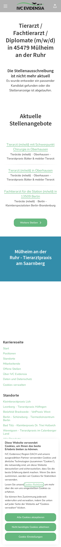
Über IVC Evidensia (15, 374)
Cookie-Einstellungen (30, 536)
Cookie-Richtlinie (33, 484)
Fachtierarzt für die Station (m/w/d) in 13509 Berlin (30, 194)
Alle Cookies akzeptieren (30, 517)
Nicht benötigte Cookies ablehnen (30, 527)
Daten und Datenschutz (17, 379)
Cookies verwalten (14, 385)
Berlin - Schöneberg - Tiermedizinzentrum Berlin (28, 418)
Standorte (9, 358)
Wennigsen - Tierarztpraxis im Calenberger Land (29, 432)
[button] (55, 6)
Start (6, 348)
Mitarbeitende (11, 363)
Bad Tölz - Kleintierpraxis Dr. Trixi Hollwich (29, 425)
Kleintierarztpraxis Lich (17, 401)
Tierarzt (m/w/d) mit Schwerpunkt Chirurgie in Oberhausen (30, 147)
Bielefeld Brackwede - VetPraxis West (26, 412)
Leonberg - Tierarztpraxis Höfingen (24, 407)
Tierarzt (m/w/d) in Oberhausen (30, 170)
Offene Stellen (12, 369)
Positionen (9, 353)
